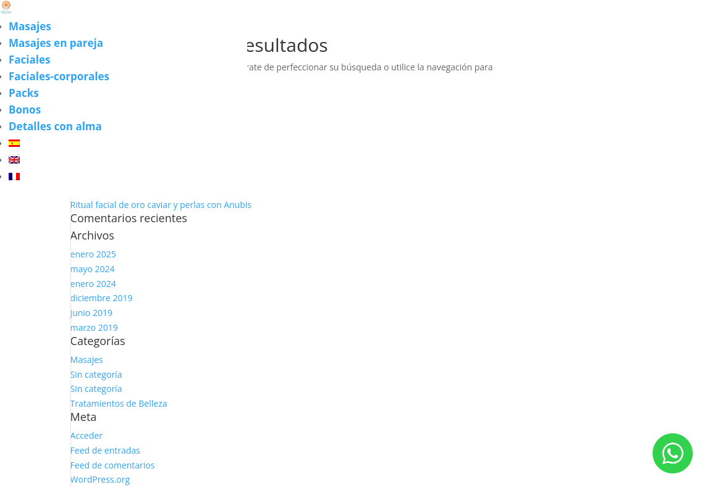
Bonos (25, 109)
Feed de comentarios (112, 465)
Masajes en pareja (56, 43)
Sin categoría (96, 374)
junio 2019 (91, 312)
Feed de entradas (105, 450)
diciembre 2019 (101, 298)
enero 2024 (93, 283)
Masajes (30, 26)
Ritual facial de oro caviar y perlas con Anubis (161, 204)
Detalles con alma (55, 126)
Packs (24, 93)
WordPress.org (100, 479)
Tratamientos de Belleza (118, 403)
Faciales (29, 59)
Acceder (86, 435)
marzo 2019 (94, 327)
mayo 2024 (92, 269)
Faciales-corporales (59, 76)
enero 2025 (93, 254)
